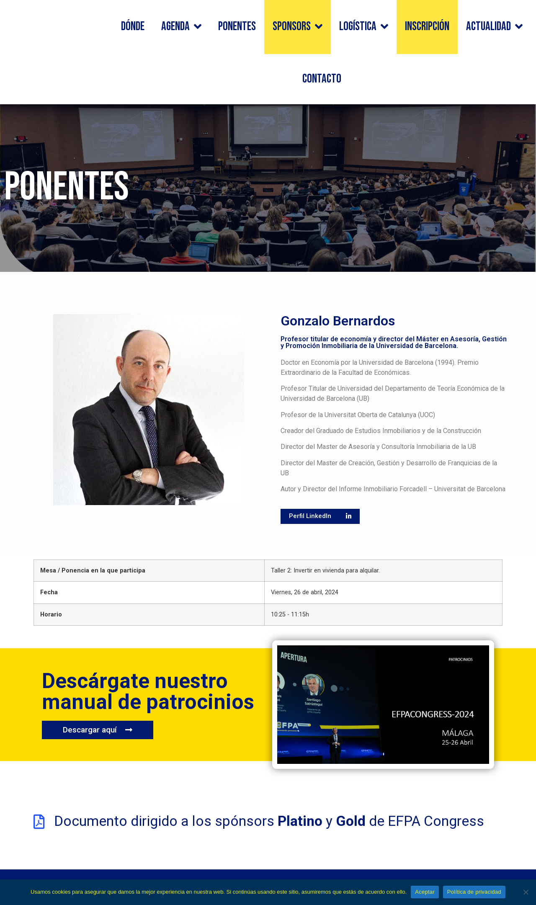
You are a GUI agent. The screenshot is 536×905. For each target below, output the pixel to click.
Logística (363, 27)
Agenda (181, 27)
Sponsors (297, 27)
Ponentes (237, 26)
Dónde (132, 26)
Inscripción (427, 26)
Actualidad (494, 27)
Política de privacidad (474, 892)
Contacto (321, 79)
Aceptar (425, 892)
